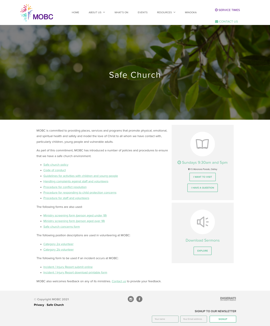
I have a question (202, 187)
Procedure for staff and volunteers (66, 198)
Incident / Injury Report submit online (68, 267)
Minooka (191, 12)
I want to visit (202, 176)
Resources (164, 12)
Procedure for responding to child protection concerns (79, 192)
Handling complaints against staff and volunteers (75, 181)
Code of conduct (54, 170)
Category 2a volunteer (58, 244)
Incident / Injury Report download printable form (75, 272)
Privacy (39, 305)
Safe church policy (55, 165)
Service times (227, 10)
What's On (121, 12)
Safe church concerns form (61, 227)
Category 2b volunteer (58, 249)
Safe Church (55, 305)
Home (75, 12)
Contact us (119, 281)
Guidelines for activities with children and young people (80, 176)
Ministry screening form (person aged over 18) (74, 221)
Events (143, 12)
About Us (95, 12)
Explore (202, 250)
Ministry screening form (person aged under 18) (75, 215)
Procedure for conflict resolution (65, 187)
